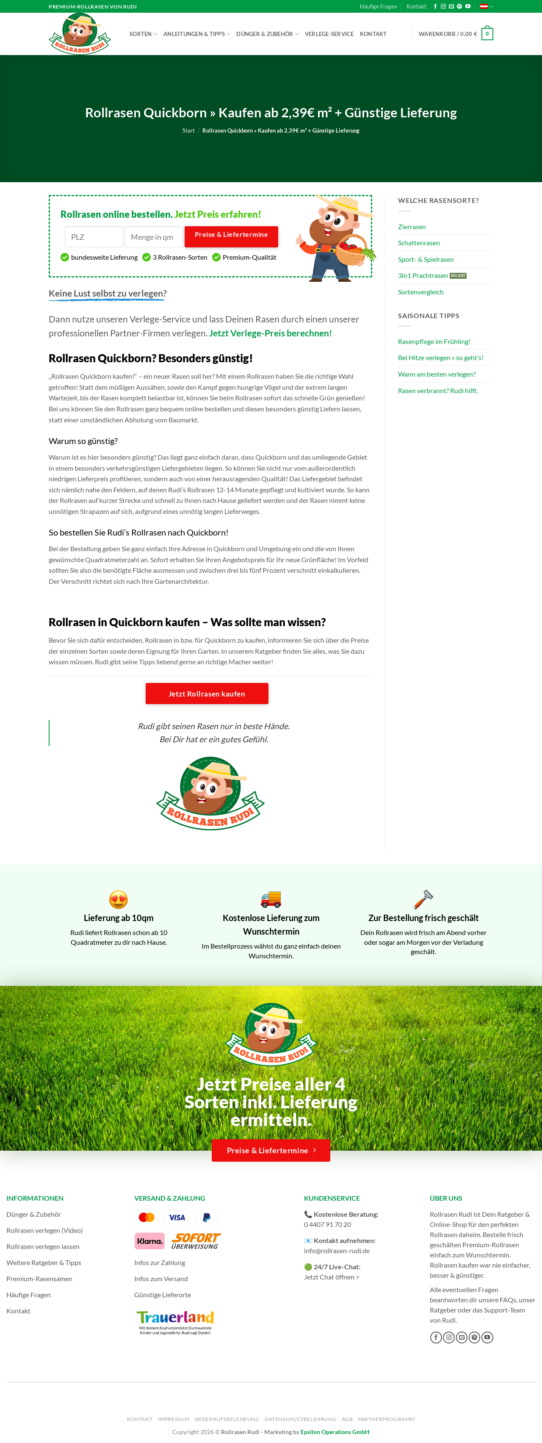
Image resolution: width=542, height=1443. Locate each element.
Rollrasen (443, 1234)
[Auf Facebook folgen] (435, 7)
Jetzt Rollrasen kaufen (207, 693)
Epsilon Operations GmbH (335, 1431)
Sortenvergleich (421, 292)
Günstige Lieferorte (162, 1294)
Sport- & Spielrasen (426, 259)
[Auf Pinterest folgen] (459, 7)
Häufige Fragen (378, 6)
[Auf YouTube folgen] (467, 7)
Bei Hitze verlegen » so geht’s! (441, 357)
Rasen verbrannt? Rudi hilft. (438, 390)
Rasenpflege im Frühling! (434, 341)
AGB (347, 1419)
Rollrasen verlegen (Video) (44, 1230)
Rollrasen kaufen (454, 1265)
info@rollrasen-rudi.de (337, 1250)
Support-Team (504, 1310)
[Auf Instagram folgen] (443, 7)
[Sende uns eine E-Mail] (451, 7)
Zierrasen (412, 226)
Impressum (174, 1419)
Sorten (144, 34)
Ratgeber (443, 1310)
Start (189, 130)
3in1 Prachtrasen (423, 275)
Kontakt (416, 6)
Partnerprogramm (386, 1419)
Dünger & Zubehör (267, 34)
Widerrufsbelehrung (227, 1419)
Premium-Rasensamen (39, 1278)
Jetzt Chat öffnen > (331, 1277)
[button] (456, 34)
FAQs (508, 1300)
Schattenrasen (419, 243)
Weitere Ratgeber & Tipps (43, 1262)
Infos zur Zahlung (159, 1262)
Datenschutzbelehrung (300, 1419)
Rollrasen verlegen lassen (43, 1246)
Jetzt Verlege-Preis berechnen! (270, 332)
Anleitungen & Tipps (196, 34)
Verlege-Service (329, 34)
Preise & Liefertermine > (231, 238)
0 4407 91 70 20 (327, 1224)
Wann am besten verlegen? (437, 374)
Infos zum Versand (161, 1278)
